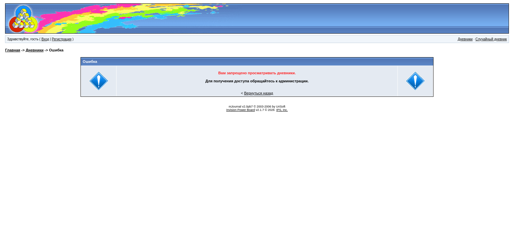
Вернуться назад (258, 93)
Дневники (465, 39)
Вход (45, 39)
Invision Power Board (240, 110)
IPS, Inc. (282, 110)
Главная (12, 50)
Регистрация (61, 39)
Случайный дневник (491, 39)
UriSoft (281, 106)
